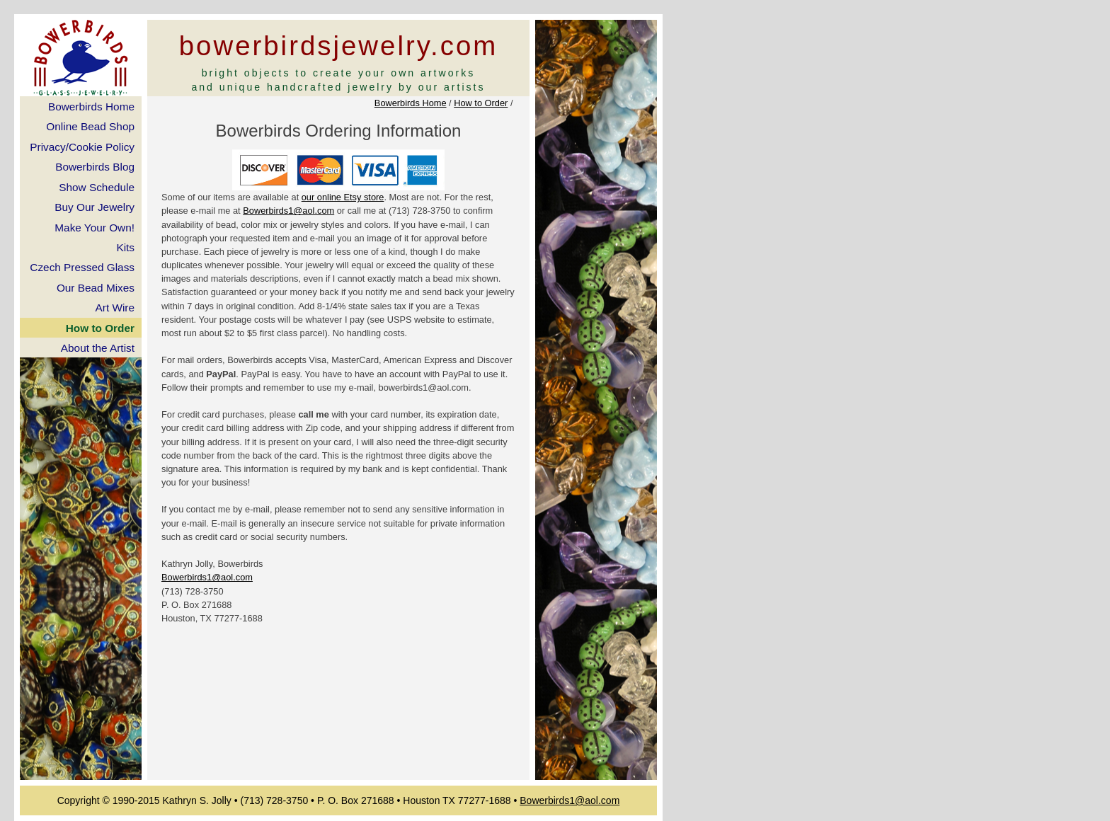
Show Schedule (97, 187)
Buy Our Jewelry (95, 207)
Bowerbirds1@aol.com (288, 210)
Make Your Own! (95, 228)
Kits (125, 247)
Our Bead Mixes (96, 288)
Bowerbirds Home (410, 103)
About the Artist (98, 348)
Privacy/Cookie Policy (82, 147)
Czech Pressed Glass (82, 267)
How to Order (481, 103)
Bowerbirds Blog (95, 167)
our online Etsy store (343, 197)
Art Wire (115, 308)
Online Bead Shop (90, 126)
